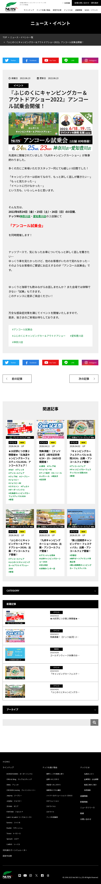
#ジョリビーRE (15, 483)
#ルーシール (56, 473)
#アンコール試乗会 (22, 329)
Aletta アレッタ (13, 784)
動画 (82, 813)
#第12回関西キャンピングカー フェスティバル (80, 567)
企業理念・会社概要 (91, 779)
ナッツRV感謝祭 (52, 817)
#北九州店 (43, 565)
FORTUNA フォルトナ (15, 812)
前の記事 (17, 379)
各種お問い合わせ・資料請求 (86, 2)
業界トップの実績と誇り (55, 774)
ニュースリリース (87, 807)
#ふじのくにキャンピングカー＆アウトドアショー (38, 335)
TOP (5, 37)
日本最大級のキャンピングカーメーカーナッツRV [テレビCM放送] (33, 4)
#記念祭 (42, 479)
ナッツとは (68, 10)
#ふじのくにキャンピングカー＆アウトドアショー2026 (19, 565)
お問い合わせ (85, 819)
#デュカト (25, 486)
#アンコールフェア (16, 473)
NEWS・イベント (91, 10)
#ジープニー (24, 476)
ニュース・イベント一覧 (21, 37)
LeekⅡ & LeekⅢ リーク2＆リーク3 (19, 817)
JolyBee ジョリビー (14, 801)
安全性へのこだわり (53, 784)
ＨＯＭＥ (6, 761)
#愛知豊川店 (76, 335)
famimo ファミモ (13, 822)
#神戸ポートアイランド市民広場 (80, 560)
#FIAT (11, 469)
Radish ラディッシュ (14, 828)
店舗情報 (78, 10)
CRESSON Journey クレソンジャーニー (21, 790)
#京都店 (73, 555)
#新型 (11, 499)
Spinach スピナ (13, 839)
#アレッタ (20, 469)
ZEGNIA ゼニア (12, 806)
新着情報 (84, 801)
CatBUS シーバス (13, 844)
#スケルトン (14, 486)
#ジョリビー (14, 479)
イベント (19, 85)
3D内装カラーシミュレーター (15, 850)
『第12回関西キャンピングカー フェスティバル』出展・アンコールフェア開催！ (81, 545)
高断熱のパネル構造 (53, 790)
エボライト (50, 812)
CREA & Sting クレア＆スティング (19, 779)
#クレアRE (13, 476)
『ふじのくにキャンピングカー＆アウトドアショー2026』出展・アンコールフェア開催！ (20, 547)
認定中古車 (57, 10)
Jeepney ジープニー (14, 795)
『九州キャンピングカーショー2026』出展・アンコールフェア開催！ (50, 545)
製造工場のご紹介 (90, 784)
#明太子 (54, 476)
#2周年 (42, 466)
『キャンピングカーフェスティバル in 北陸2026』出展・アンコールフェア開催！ (81, 456)
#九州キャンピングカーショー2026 (50, 560)
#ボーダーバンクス (17, 489)
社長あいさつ (89, 774)
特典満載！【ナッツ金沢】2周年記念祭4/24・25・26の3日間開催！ (50, 456)
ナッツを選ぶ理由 (43, 10)
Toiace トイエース (14, 833)
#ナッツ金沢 (44, 473)
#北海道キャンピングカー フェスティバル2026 (19, 495)
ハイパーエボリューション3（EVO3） (59, 795)
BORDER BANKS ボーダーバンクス (19, 774)
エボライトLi (50, 806)
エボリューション (52, 801)
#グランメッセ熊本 (47, 555)
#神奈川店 (17, 342)
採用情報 (67, 3)
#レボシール (44, 476)
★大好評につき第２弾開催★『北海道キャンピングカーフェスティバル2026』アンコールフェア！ (20, 458)
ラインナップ (29, 10)
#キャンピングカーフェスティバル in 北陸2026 (80, 471)
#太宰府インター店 (47, 568)
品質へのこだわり (52, 779)
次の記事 (84, 379)
